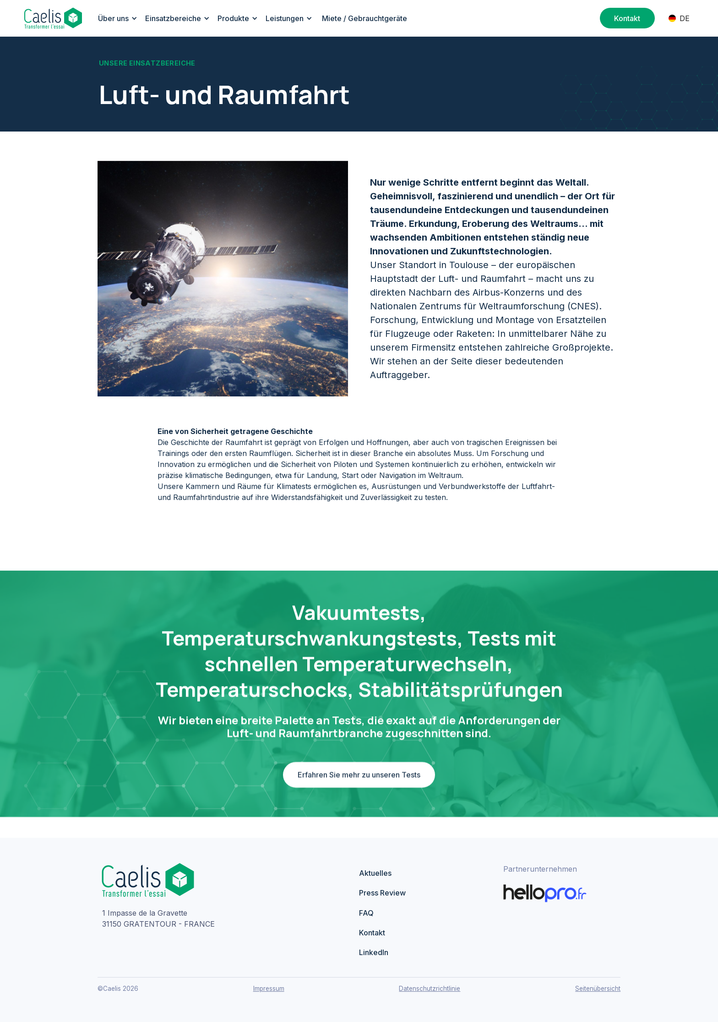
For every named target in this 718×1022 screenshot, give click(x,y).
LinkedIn (373, 952)
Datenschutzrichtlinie (429, 988)
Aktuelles (375, 873)
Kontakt (372, 932)
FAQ (366, 913)
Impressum (268, 988)
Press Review (382, 892)
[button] (116, 18)
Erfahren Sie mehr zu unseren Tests (359, 778)
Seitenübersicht (597, 988)
